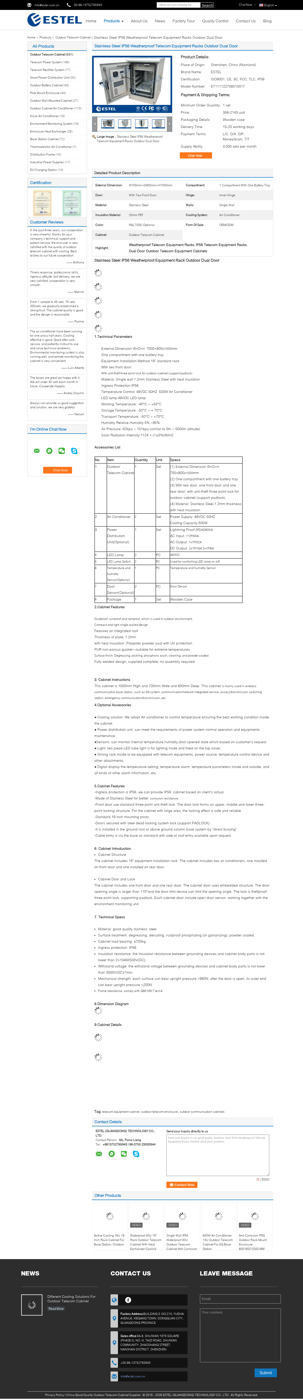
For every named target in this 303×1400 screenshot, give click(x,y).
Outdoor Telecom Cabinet (72, 37)
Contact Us (246, 20)
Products (112, 20)
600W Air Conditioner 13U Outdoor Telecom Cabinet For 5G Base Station (218, 1242)
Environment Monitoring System (51, 124)
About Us (139, 20)
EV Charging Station (43, 170)
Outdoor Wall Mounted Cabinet (51, 100)
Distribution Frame (42, 154)
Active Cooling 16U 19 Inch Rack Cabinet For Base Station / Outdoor (109, 1240)
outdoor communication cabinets (202, 1112)
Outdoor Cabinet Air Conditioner (52, 108)
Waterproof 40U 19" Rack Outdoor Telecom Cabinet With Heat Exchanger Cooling (145, 1242)
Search (207, 5)
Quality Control (215, 20)
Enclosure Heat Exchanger (48, 131)
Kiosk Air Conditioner (44, 116)
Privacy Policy (54, 1395)
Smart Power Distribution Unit (49, 77)
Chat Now (198, 155)
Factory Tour (184, 20)
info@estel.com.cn (47, 5)
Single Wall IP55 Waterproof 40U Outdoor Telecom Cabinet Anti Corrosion (181, 1242)
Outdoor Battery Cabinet (46, 85)
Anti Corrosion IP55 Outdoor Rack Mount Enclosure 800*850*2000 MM (253, 1242)
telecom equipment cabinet (120, 1112)
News (160, 20)
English (270, 5)
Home (91, 20)
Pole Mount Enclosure (45, 93)
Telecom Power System (46, 62)
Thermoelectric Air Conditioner (51, 147)
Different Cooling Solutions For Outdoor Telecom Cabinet (71, 1298)
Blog (267, 20)
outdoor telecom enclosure (159, 1112)
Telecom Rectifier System (47, 70)
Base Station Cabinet (44, 139)
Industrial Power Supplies (47, 162)
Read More (56, 1308)
